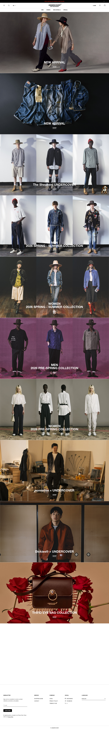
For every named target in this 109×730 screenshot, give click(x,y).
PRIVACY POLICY (54, 701)
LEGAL (51, 698)
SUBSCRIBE (8, 710)
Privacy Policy (10, 716)
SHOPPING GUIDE (38, 698)
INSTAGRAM (70, 698)
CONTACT (36, 701)
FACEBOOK (69, 701)
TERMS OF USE (53, 703)
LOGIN (94, 5)
